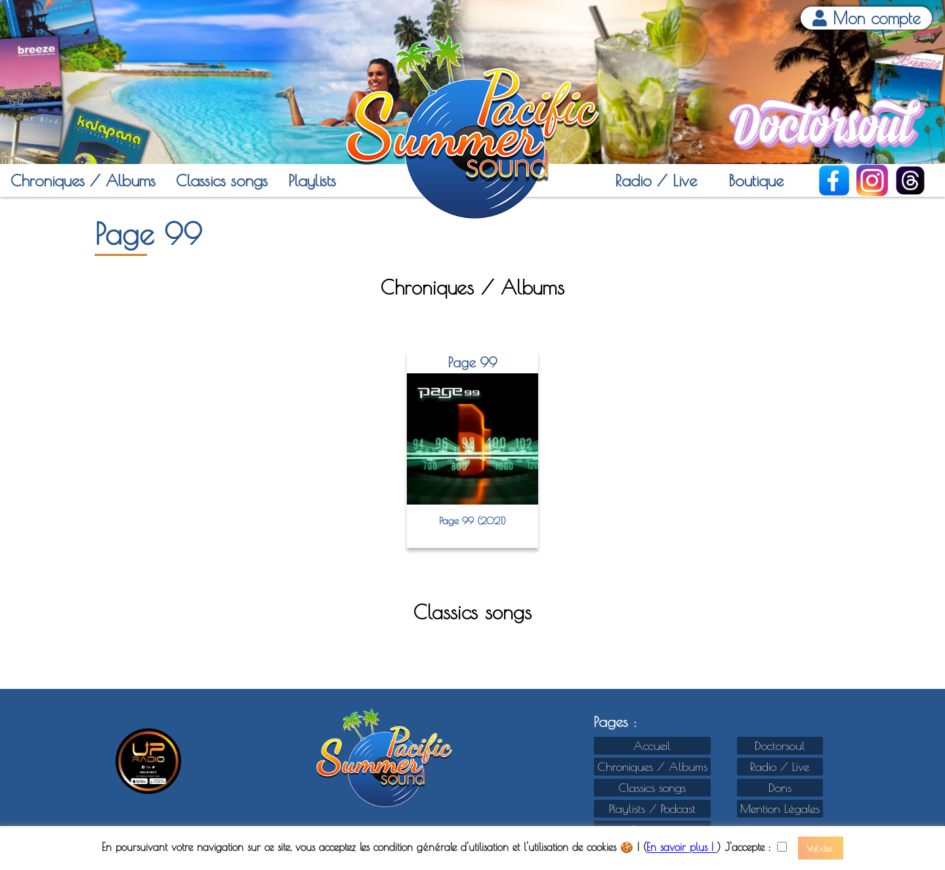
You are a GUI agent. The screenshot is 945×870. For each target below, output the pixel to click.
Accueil (652, 746)
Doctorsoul (780, 746)
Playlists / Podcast (652, 809)
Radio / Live (656, 180)
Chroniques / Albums (83, 180)
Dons (779, 788)
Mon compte (866, 18)
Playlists (312, 180)
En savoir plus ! (681, 848)
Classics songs (222, 180)
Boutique (756, 180)
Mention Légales (780, 809)
